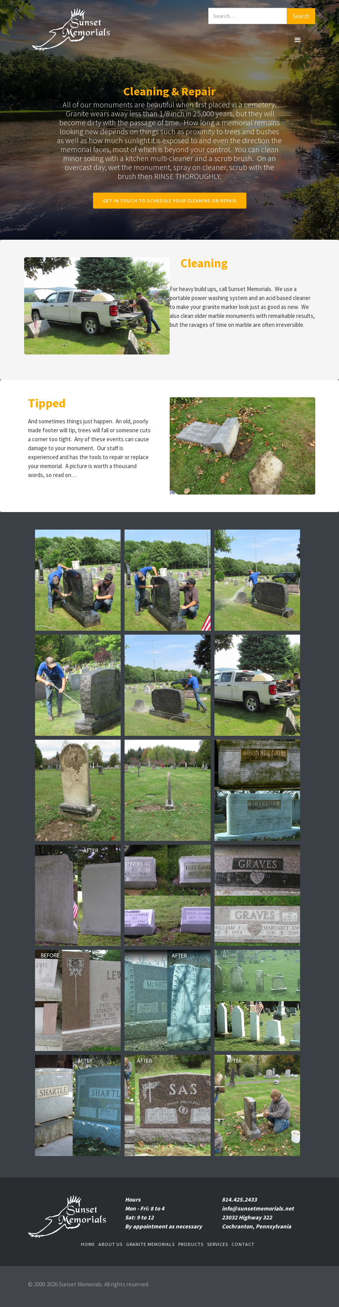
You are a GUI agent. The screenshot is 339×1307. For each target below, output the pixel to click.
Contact (243, 1244)
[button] (297, 39)
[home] (71, 29)
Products (191, 1244)
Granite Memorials (150, 1244)
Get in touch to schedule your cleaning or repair (170, 201)
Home (88, 1244)
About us (110, 1244)
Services (217, 1244)
